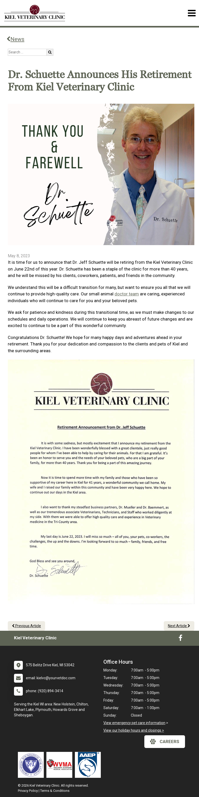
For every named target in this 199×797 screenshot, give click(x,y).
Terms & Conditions (54, 791)
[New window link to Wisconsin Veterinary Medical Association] (60, 765)
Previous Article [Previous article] (26, 626)
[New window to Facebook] (180, 639)
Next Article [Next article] (179, 626)
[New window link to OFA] (32, 765)
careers (164, 741)
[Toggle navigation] (191, 13)
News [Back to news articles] (15, 39)
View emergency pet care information (134, 723)
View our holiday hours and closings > (133, 730)
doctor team (127, 293)
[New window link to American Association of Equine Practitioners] (89, 765)
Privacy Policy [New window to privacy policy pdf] (28, 791)
